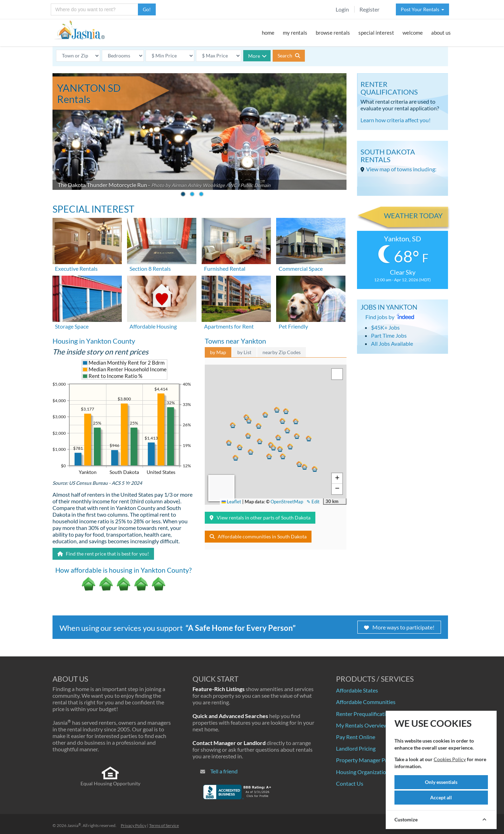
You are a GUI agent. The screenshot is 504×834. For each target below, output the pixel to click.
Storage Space (72, 326)
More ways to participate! (399, 627)
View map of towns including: (401, 169)
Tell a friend (224, 771)
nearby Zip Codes (281, 352)
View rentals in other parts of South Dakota (260, 518)
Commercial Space (301, 268)
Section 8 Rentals (150, 268)
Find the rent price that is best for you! (103, 554)
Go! (147, 9)
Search (289, 55)
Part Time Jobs (389, 335)
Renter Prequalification (364, 713)
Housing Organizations (364, 771)
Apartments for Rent (229, 326)
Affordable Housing (153, 326)
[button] (270, 455)
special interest (376, 32)
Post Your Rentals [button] (422, 9)
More (257, 56)
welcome (412, 32)
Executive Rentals (76, 268)
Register (369, 9)
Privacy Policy (133, 825)
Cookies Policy (450, 759)
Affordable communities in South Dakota (258, 536)
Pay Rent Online (355, 736)
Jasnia (74, 825)
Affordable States (357, 690)
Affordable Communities (366, 701)
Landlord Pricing (356, 748)
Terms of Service (164, 825)
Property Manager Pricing (367, 760)
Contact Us (349, 783)
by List (244, 352)
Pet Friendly (293, 326)
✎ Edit (313, 501)
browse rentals (333, 32)
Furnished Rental (224, 268)
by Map (218, 352)
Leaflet (231, 501)
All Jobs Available (392, 343)
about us (441, 32)
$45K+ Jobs (385, 327)
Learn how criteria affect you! (395, 120)
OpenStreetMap (287, 501)
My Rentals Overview (362, 725)
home (268, 32)
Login (342, 9)
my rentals (295, 32)
